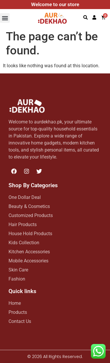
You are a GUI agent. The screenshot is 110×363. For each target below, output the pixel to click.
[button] (5, 18)
